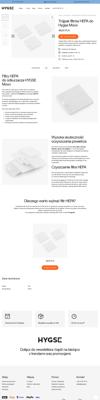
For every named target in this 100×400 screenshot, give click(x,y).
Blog (33, 8)
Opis (46, 68)
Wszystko (5, 389)
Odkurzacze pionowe (8, 381)
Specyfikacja (56, 68)
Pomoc (40, 8)
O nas (28, 8)
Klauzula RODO (56, 389)
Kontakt (47, 8)
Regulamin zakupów (58, 384)
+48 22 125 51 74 (57, 8)
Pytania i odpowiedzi (33, 384)
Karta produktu (36, 68)
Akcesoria (67, 15)
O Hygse (29, 381)
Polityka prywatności (58, 387)
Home (60, 15)
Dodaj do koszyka (68, 36)
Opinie (66, 68)
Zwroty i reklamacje (58, 381)
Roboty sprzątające (8, 384)
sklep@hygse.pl (81, 384)
